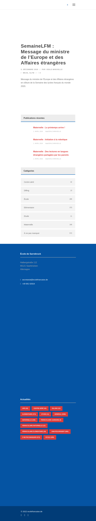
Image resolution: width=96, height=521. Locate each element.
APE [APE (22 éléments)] (25, 408)
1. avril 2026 (38, 131)
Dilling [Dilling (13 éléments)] (56, 408)
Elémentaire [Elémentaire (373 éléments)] (29, 414)
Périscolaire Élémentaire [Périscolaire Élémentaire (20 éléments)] (34, 431)
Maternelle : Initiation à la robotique (50, 139)
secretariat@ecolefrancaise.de (34, 280)
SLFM (31, 73)
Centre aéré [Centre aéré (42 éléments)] (40, 408)
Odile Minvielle (54, 69)
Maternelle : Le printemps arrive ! (49, 127)
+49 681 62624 (27, 284)
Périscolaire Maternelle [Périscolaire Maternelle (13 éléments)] (34, 425)
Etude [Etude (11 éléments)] (45, 414)
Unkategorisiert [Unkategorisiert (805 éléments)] (59, 431)
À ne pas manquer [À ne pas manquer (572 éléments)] (31, 437)
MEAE (25, 73)
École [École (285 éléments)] (50, 437)
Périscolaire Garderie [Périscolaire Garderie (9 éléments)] (51, 420)
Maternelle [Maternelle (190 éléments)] (28, 420)
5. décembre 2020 (29, 69)
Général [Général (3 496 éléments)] (60, 414)
